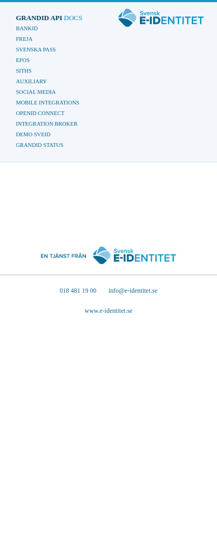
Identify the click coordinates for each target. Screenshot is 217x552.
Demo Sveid (33, 134)
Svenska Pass (36, 49)
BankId (27, 28)
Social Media (36, 92)
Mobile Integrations (47, 103)
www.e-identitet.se (108, 310)
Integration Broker (47, 124)
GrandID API (49, 18)
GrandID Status (39, 145)
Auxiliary (31, 81)
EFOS (23, 60)
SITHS (23, 71)
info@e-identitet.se (132, 290)
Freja (24, 39)
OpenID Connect (40, 113)
